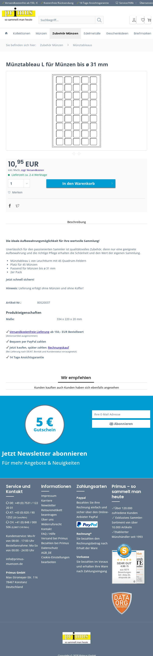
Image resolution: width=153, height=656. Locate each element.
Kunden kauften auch (48, 386)
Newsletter (48, 504)
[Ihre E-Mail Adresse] (121, 413)
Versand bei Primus (54, 537)
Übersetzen (146, 3)
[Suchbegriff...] (71, 20)
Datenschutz (49, 546)
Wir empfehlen (76, 376)
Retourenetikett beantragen (51, 511)
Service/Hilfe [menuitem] (125, 3)
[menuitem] (71, 22)
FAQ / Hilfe (48, 532)
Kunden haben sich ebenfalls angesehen (91, 386)
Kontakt (46, 527)
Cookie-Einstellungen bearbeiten (55, 558)
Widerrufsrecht (51, 522)
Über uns (47, 518)
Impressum (48, 494)
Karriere (46, 499)
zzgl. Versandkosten (32, 170)
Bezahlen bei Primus (55, 542)
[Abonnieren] (121, 422)
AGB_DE (46, 551)
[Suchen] (99, 20)
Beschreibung (76, 220)
